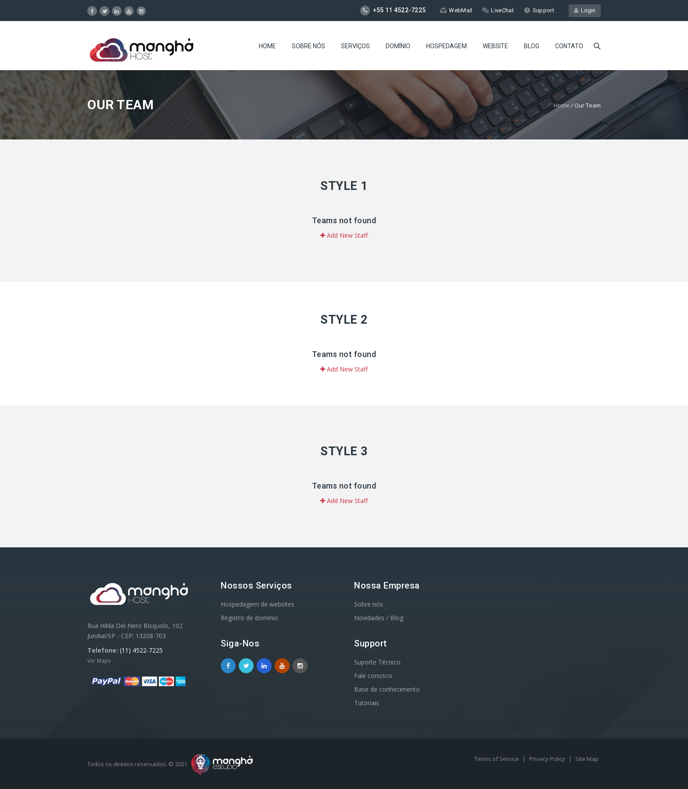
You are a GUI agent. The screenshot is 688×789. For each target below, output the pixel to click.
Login (584, 10)
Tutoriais (366, 703)
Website (495, 46)
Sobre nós (308, 46)
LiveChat (497, 10)
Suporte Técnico (377, 662)
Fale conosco (373, 675)
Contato (569, 46)
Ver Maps (99, 660)
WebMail (456, 10)
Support (539, 10)
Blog (531, 46)
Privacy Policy (547, 759)
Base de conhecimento (387, 689)
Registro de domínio (249, 618)
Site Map (586, 759)
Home (267, 46)
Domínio (398, 46)
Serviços (355, 46)
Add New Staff (344, 235)
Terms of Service (497, 759)
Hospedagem (446, 46)
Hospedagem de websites (257, 604)
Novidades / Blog (378, 618)
